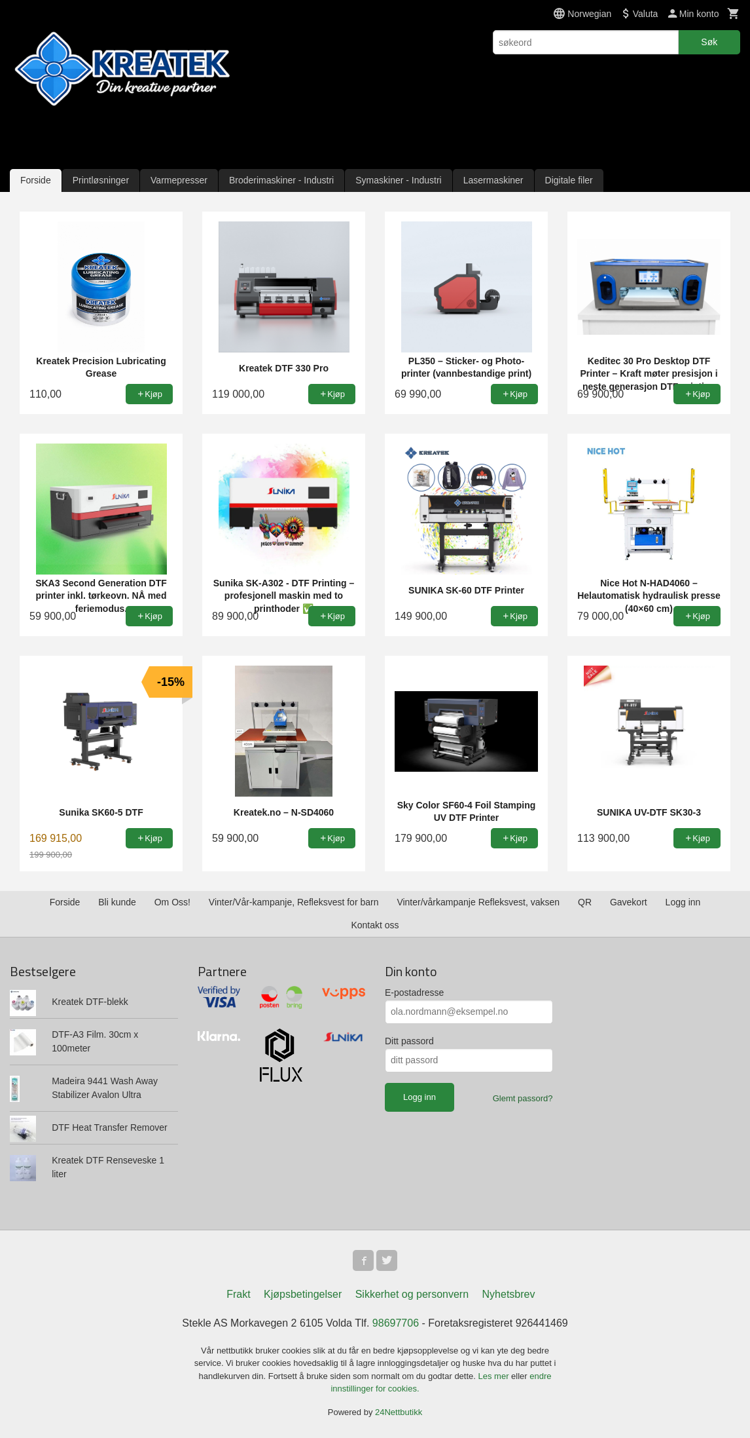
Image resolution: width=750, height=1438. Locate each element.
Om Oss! (172, 902)
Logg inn (683, 902)
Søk (709, 42)
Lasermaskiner (493, 180)
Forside (35, 180)
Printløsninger (101, 180)
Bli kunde (117, 902)
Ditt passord (409, 1041)
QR (585, 902)
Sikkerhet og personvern (412, 1294)
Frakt (238, 1294)
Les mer (495, 1376)
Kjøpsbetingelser (303, 1294)
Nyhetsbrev (508, 1294)
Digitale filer (569, 180)
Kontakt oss (375, 925)
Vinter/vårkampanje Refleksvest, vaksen (478, 902)
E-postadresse (414, 992)
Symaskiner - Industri (398, 180)
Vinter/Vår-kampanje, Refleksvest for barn (294, 902)
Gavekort (628, 902)
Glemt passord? (523, 1098)
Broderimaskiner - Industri (281, 180)
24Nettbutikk (398, 1412)
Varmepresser (179, 180)
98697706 (395, 1323)
